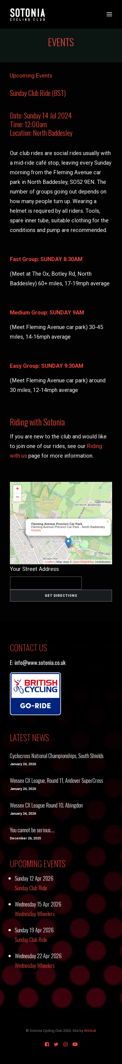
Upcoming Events (31, 75)
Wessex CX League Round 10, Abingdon (46, 805)
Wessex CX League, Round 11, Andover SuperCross (56, 780)
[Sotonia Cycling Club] (27, 14)
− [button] (17, 497)
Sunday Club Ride (31, 888)
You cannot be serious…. (32, 830)
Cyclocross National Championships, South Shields (57, 755)
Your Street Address (34, 569)
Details (36, 530)
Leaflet (49, 561)
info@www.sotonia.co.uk (40, 662)
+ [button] (17, 489)
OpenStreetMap (83, 561)
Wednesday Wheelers (35, 914)
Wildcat (90, 1031)
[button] (109, 14)
